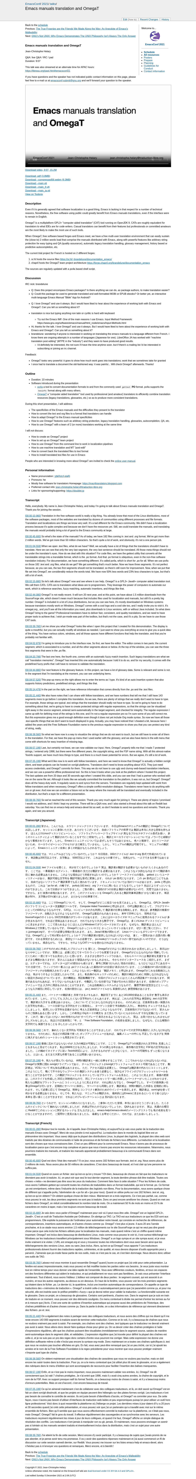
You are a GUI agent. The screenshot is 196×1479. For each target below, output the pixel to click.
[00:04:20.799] (33, 656)
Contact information (154, 71)
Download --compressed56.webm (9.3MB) (48, 179)
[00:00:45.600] (33, 536)
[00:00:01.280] (33, 826)
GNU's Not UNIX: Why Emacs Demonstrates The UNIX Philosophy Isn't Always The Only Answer (84, 36)
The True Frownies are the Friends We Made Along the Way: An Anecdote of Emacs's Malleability (88, 1456)
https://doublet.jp (75, 490)
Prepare (148, 60)
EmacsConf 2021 (155, 44)
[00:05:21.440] (33, 695)
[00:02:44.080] (33, 594)
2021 (45, 3)
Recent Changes (149, 19)
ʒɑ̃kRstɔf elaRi (62, 476)
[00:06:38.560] (33, 734)
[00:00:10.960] (33, 516)
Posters (148, 57)
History (165, 19)
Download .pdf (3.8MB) (37, 176)
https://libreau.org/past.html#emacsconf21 (47, 71)
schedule (43, 25)
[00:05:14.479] (33, 689)
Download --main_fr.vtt (37, 187)
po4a (40, 387)
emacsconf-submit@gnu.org (66, 80)
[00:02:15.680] (33, 581)
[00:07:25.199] (33, 761)
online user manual (125, 461)
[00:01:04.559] (33, 546)
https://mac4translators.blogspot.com (102, 483)
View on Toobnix (34, 194)
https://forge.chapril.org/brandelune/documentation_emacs (118, 263)
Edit (130, 19)
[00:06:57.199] (33, 747)
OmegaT (42, 394)
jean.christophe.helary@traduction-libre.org (79, 487)
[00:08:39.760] (33, 800)
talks (53, 3)
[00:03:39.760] (33, 626)
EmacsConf (32, 3)
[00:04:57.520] (33, 679)
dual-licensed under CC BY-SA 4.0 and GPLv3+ (111, 1471)
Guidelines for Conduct (151, 67)
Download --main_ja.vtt (37, 190)
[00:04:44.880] (33, 670)
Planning (148, 63)
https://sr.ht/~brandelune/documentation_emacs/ (86, 259)
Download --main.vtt (36, 183)
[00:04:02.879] (33, 643)
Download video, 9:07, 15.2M (41, 170)
